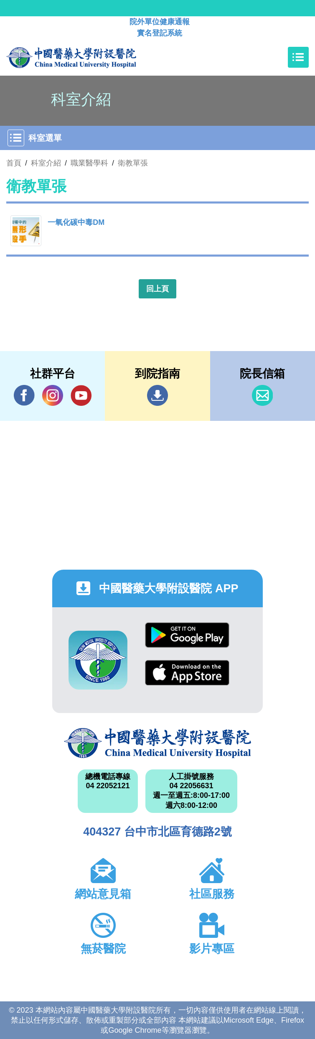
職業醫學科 (89, 163)
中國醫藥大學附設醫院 (157, 743)
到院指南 (157, 395)
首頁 (13, 163)
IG (52, 395)
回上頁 (157, 289)
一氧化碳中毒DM (76, 222)
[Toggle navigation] (298, 57)
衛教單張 (133, 163)
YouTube (81, 395)
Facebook (24, 395)
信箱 (262, 395)
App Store (187, 672)
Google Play (187, 635)
